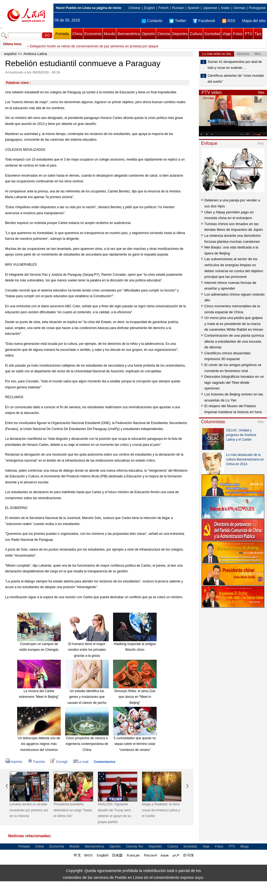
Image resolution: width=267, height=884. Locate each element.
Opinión (148, 34)
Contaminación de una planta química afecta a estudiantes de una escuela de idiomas (234, 341)
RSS (228, 21)
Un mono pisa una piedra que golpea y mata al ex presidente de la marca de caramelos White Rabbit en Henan (233, 323)
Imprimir (13, 762)
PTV (248, 34)
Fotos (237, 34)
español (10, 54)
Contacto (152, 21)
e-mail (81, 762)
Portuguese (257, 8)
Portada (62, 34)
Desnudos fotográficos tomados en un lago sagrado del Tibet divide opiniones (234, 382)
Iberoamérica (128, 34)
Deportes (180, 34)
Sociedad (212, 34)
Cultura (196, 34)
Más (261, 92)
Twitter (177, 21)
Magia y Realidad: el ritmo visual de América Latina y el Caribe (161, 810)
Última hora (12, 44)
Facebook (204, 21)
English (149, 8)
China (77, 34)
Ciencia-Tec (134, 846)
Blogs (245, 846)
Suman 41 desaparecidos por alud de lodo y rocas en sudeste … (235, 65)
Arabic (225, 8)
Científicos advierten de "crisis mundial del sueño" (236, 79)
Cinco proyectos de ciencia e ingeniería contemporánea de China (87, 744)
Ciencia (163, 34)
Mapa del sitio (254, 21)
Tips (258, 34)
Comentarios (104, 762)
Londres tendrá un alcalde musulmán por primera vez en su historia (29, 810)
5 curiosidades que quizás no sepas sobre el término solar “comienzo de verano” (135, 744)
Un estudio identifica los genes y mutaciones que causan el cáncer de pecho (86, 697)
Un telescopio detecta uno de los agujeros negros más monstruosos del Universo (39, 744)
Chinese (135, 8)
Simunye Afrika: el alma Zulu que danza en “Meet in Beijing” (135, 697)
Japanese (210, 8)
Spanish (193, 8)
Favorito (36, 762)
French (163, 8)
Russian (178, 8)
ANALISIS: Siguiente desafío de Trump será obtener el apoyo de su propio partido (114, 813)
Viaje (226, 34)
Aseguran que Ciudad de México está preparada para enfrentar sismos (81, 44)
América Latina (35, 54)
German (239, 8)
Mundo (110, 34)
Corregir (59, 762)
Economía (93, 34)
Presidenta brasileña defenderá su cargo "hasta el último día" (73, 810)
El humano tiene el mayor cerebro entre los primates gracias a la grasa (87, 650)
